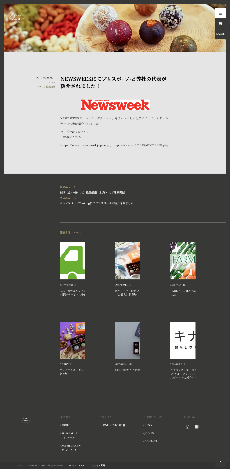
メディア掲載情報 (46, 86)
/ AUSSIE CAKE (80, 447)
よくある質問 (98, 465)
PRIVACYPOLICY (78, 465)
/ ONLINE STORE (113, 425)
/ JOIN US (148, 433)
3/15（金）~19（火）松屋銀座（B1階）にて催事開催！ (115, 189)
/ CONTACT (150, 441)
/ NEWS (147, 425)
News (52, 82)
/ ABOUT (65, 425)
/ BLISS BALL (80, 435)
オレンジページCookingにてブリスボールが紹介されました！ (115, 200)
